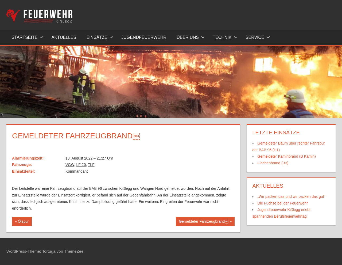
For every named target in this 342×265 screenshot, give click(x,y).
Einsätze (100, 37)
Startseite (27, 37)
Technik (225, 37)
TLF (91, 164)
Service (258, 37)
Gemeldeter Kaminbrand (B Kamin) (286, 156)
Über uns (191, 37)
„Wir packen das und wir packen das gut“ (291, 196)
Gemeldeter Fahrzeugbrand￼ (203, 222)
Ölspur (25, 222)
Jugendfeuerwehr (143, 37)
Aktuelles (64, 37)
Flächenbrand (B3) (272, 163)
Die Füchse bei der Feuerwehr (282, 203)
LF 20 (81, 164)
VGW (69, 164)
